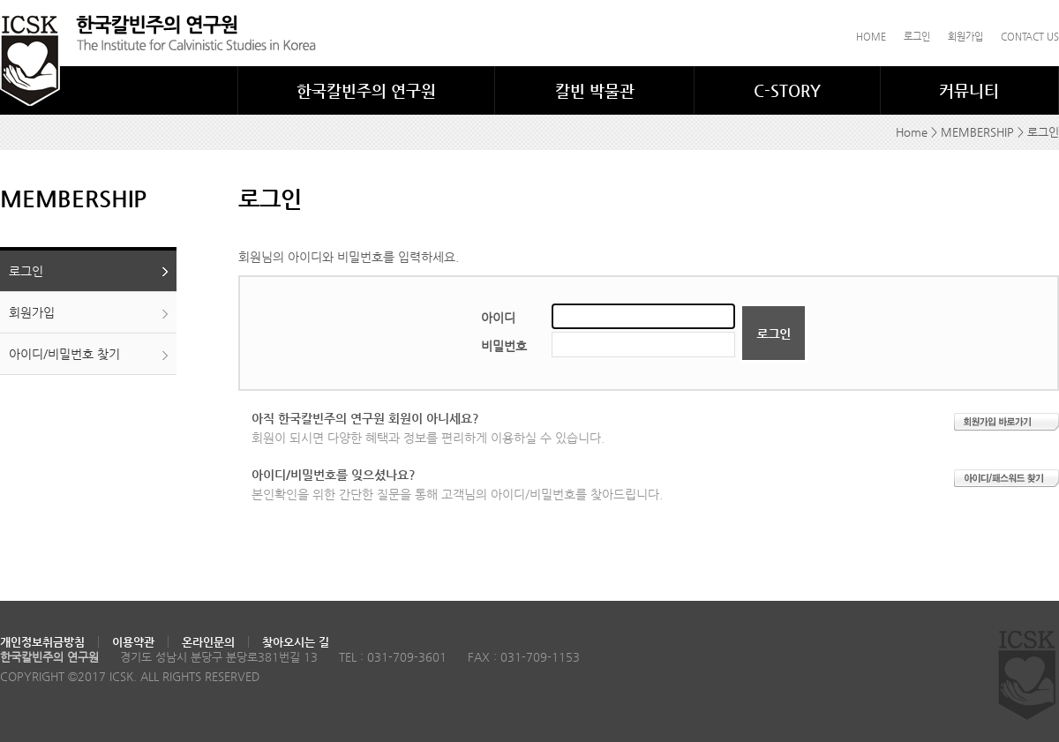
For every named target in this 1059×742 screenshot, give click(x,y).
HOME (871, 36)
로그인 (917, 36)
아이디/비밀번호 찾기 (64, 354)
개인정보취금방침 (42, 641)
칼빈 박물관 (595, 90)
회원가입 (965, 36)
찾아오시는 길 (295, 641)
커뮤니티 (969, 90)
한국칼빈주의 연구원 (366, 90)
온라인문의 (208, 641)
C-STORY (787, 90)
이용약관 (133, 641)
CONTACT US (1030, 36)
